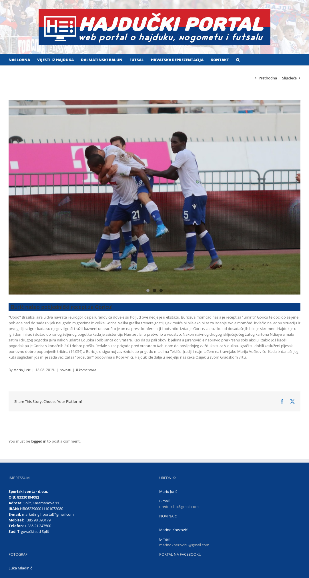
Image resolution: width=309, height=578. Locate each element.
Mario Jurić (22, 369)
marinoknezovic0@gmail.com (184, 544)
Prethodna (268, 78)
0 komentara (86, 369)
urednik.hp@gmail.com (179, 506)
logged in (38, 441)
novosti (65, 369)
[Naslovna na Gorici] (154, 197)
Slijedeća (289, 78)
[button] (238, 59)
